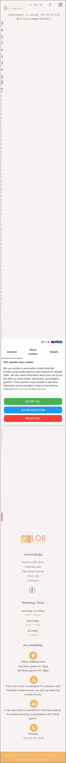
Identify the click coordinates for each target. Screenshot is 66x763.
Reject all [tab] (33, 418)
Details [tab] (54, 352)
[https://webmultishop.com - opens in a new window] (52, 342)
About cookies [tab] (32, 351)
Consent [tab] (12, 352)
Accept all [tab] (33, 401)
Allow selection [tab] (33, 410)
